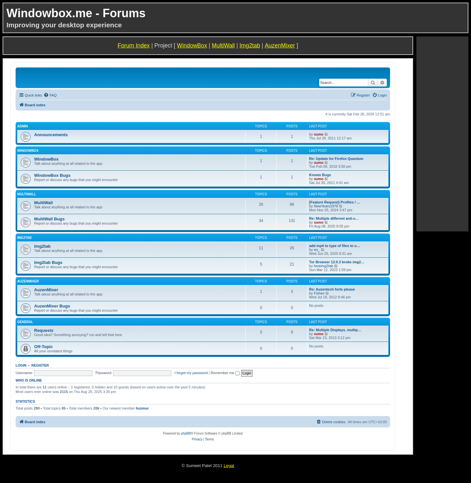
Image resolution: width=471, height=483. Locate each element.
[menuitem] (50, 95)
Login (21, 365)
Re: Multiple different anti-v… (334, 218)
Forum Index (134, 45)
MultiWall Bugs (49, 218)
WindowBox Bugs (52, 175)
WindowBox (192, 45)
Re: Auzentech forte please (332, 289)
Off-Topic (43, 346)
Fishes (319, 293)
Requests (43, 330)
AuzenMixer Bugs (52, 306)
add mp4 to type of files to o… (334, 246)
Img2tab (250, 45)
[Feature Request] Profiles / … (334, 202)
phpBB (186, 433)
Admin (22, 126)
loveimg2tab (323, 266)
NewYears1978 (326, 206)
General (25, 322)
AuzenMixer (280, 45)
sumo (318, 134)
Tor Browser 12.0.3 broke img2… (336, 262)
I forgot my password (191, 373)
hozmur (142, 408)
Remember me (225, 373)
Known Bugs (320, 175)
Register (40, 365)
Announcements (51, 134)
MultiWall (223, 45)
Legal (229, 465)
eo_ (317, 250)
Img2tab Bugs (48, 262)
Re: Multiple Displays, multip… (335, 330)
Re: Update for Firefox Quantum (336, 159)
